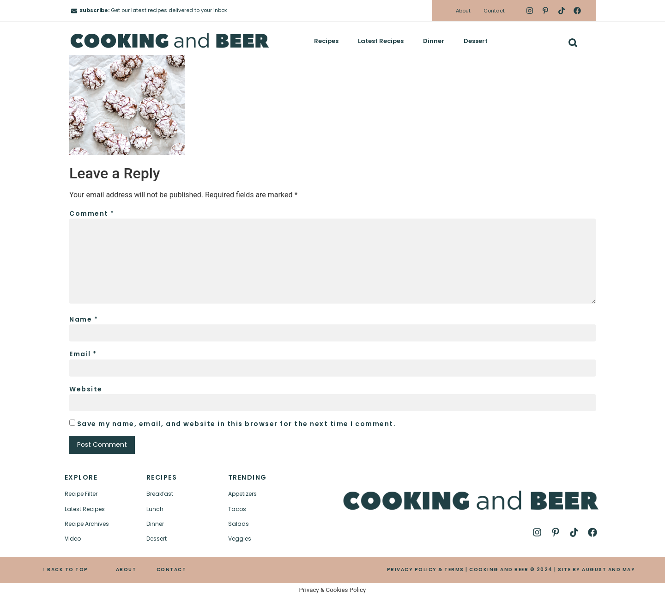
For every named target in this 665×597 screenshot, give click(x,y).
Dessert (476, 41)
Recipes (326, 41)
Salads (238, 524)
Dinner (433, 41)
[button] (572, 42)
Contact (494, 10)
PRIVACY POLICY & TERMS (425, 569)
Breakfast (159, 494)
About (463, 10)
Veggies (239, 538)
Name (83, 319)
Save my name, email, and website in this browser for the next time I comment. (236, 423)
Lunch (154, 509)
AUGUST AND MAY (608, 569)
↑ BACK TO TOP (65, 569)
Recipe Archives (87, 524)
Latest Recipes (381, 41)
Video (73, 538)
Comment (92, 213)
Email (83, 354)
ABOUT (126, 569)
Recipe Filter (81, 494)
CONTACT (172, 569)
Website (86, 389)
